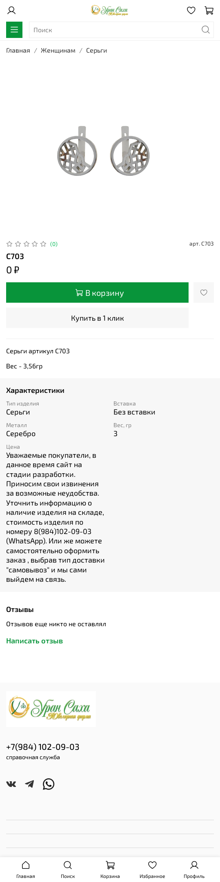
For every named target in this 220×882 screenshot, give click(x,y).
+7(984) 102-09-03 (43, 746)
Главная (18, 50)
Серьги (96, 50)
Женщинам (58, 50)
